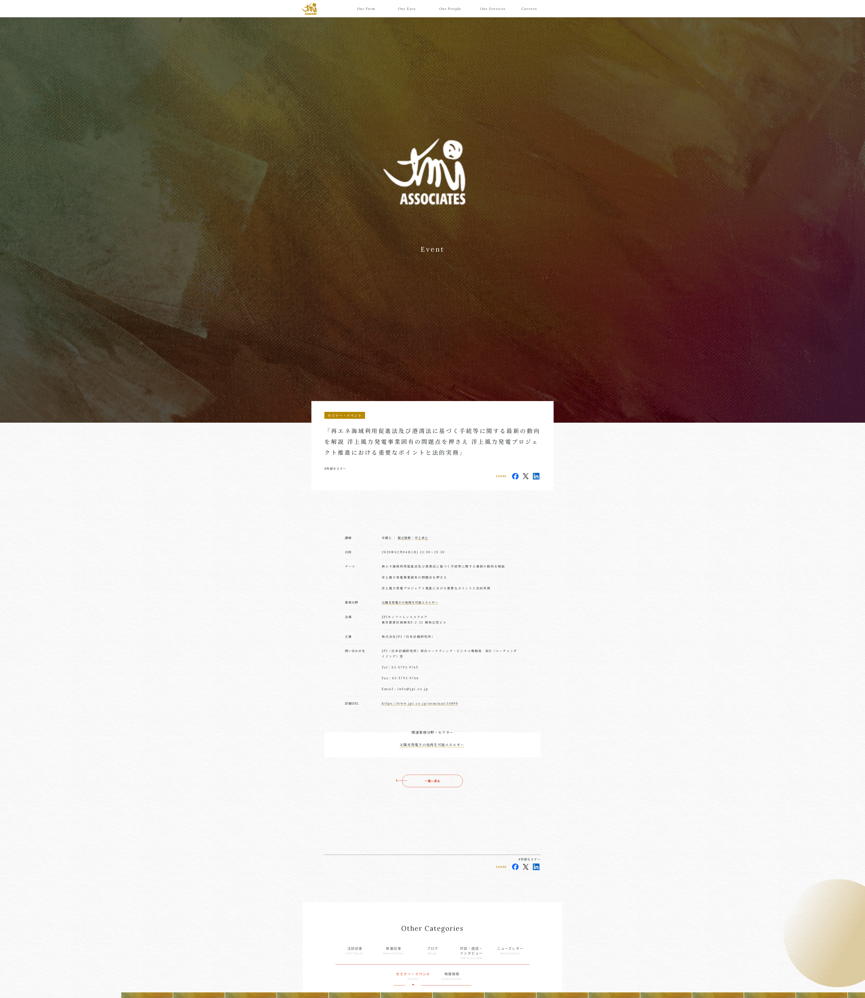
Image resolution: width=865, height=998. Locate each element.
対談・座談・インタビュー (471, 953)
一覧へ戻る (432, 781)
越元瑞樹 (404, 538)
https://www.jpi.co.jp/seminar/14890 (420, 703)
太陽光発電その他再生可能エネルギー (410, 602)
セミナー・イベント (413, 976)
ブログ (432, 950)
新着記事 (393, 950)
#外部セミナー (335, 468)
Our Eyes (407, 8)
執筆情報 (451, 976)
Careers (529, 8)
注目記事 (354, 950)
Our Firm (366, 8)
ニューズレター (510, 950)
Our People (450, 8)
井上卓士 (421, 538)
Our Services (491, 8)
